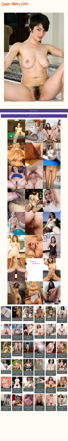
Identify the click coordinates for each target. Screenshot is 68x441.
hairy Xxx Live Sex (34, 116)
